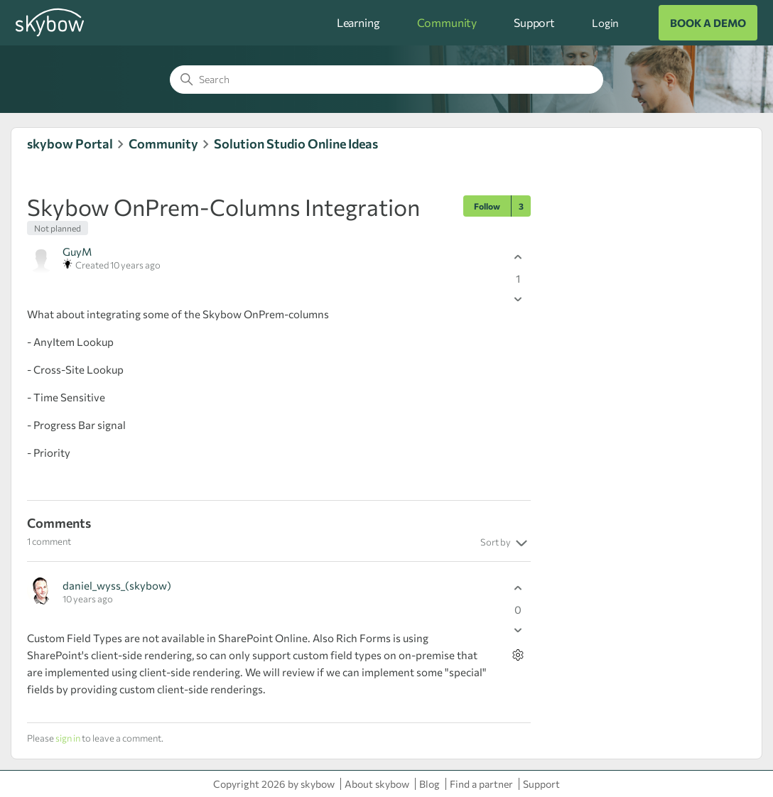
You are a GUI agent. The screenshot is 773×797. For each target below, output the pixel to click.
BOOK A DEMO (708, 22)
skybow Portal (70, 143)
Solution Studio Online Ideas (296, 143)
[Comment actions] (518, 655)
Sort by (505, 543)
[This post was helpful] (518, 257)
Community (447, 22)
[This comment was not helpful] (518, 630)
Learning (358, 22)
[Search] (386, 79)
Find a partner (481, 784)
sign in (67, 738)
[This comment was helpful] (518, 588)
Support (534, 22)
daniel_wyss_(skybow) (117, 585)
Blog (429, 784)
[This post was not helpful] (518, 299)
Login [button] (605, 22)
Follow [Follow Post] (487, 206)
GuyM (77, 251)
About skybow (377, 784)
